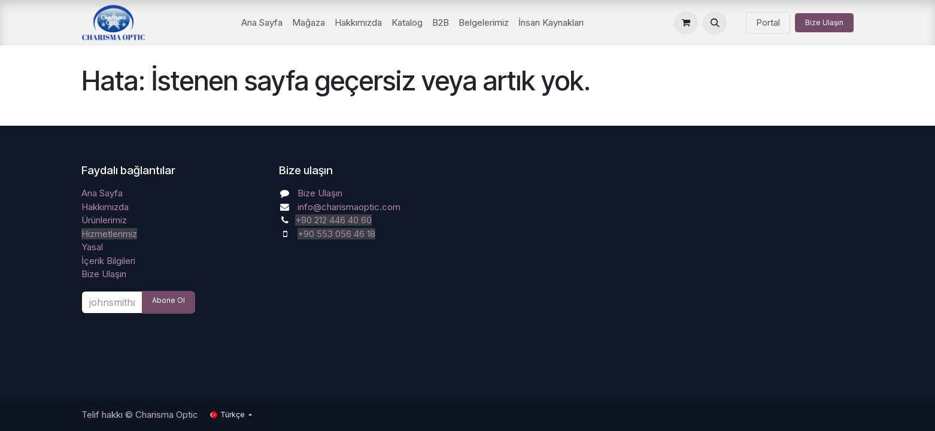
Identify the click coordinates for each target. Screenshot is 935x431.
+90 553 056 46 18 (336, 233)
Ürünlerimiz (104, 220)
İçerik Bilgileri (108, 260)
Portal (768, 22)
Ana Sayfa (102, 193)
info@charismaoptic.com (349, 207)
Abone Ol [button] (168, 300)
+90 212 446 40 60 (333, 220)
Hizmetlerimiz (109, 233)
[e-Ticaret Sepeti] (686, 23)
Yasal (92, 247)
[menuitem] (261, 23)
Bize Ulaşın (824, 22)
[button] (715, 23)
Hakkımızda (105, 207)
